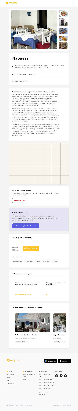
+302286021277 (21, 81)
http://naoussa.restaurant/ (25, 74)
